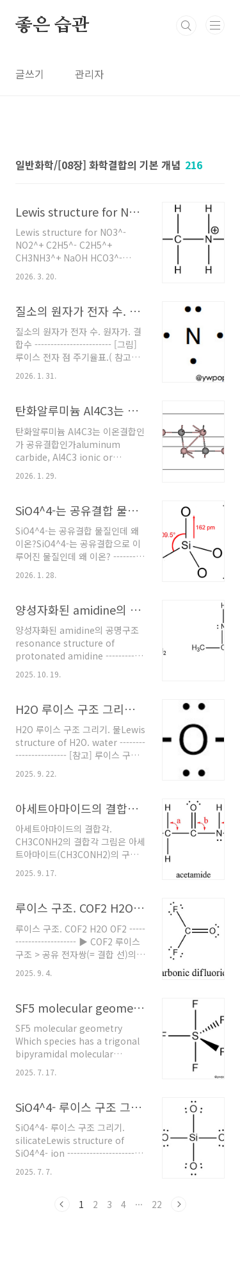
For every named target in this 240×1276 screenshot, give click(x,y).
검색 (186, 25)
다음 (178, 1204)
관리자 (89, 73)
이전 (62, 1204)
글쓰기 (29, 73)
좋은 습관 (52, 26)
